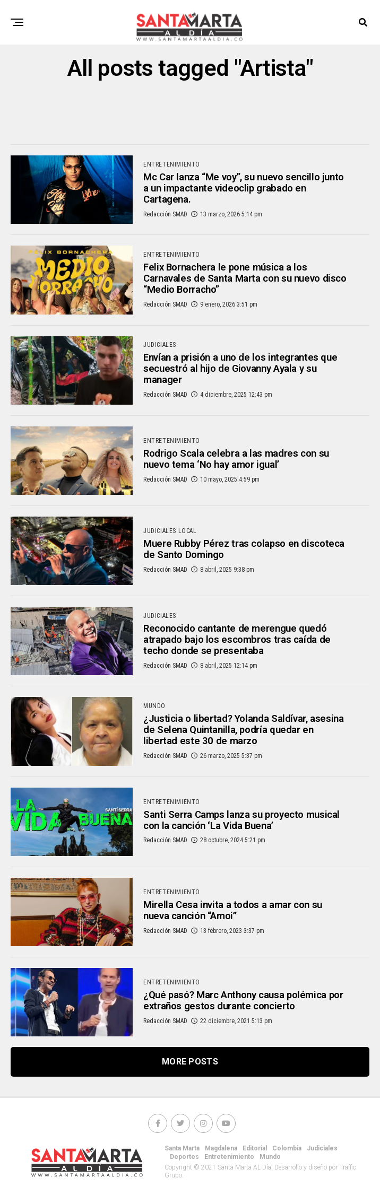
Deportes (184, 1164)
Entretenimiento (229, 1164)
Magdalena (221, 1156)
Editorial (255, 1156)
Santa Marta (182, 1156)
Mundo (270, 1164)
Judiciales (322, 1156)
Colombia (286, 1156)
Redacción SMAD (165, 217)
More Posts (190, 1069)
